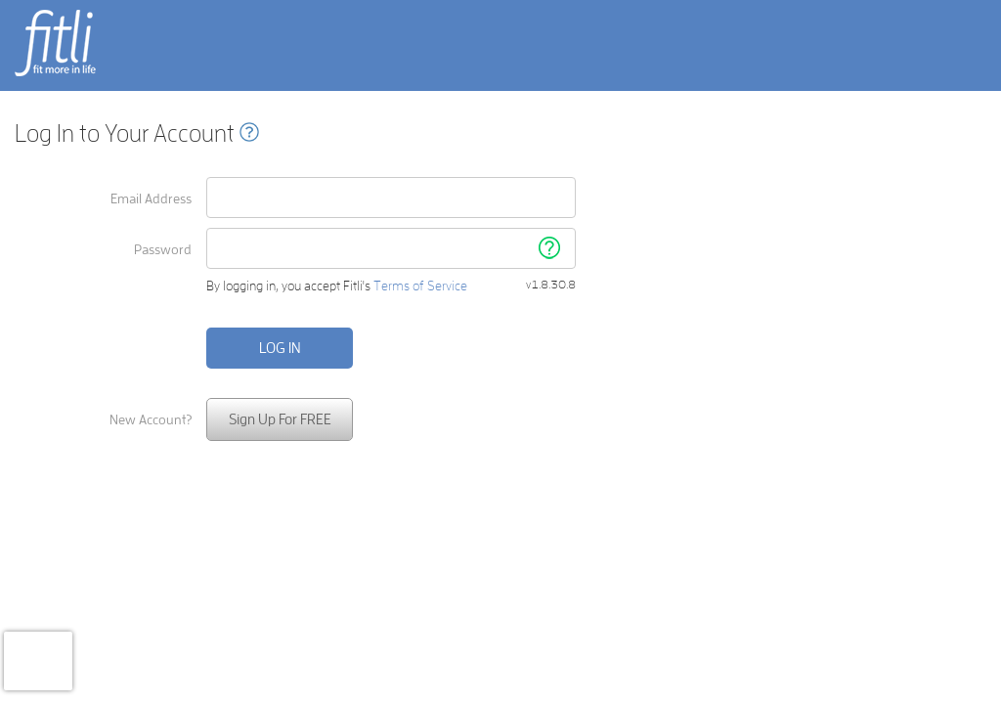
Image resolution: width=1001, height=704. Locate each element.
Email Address (151, 198)
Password (163, 249)
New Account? (150, 419)
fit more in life (54, 75)
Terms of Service (420, 285)
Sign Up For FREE (280, 419)
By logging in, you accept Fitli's (336, 286)
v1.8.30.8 (551, 285)
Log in (280, 347)
